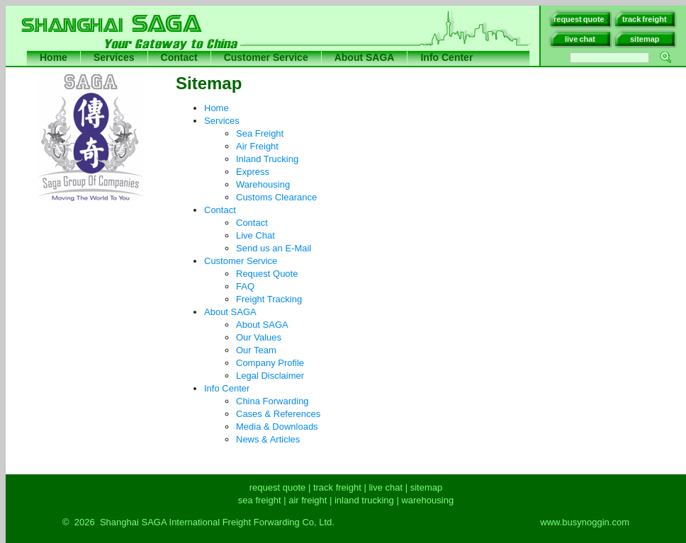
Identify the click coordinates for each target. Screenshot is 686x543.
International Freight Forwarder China (354, 72)
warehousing (427, 500)
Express (252, 171)
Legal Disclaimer (270, 375)
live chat (386, 487)
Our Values (258, 337)
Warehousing (263, 184)
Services (114, 57)
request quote (277, 487)
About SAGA (364, 57)
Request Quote (267, 273)
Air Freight (257, 146)
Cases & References (278, 413)
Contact (179, 57)
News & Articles (268, 439)
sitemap (426, 487)
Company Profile (270, 363)
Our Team (256, 350)
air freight (307, 500)
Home (53, 57)
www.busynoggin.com (584, 522)
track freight (337, 487)
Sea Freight (259, 133)
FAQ (245, 286)
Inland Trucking (267, 159)
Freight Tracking (269, 299)
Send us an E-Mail (273, 248)
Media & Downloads (277, 426)
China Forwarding (272, 401)
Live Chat (255, 235)
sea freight (259, 500)
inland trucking (364, 500)
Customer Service (266, 57)
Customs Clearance (276, 197)
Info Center (446, 57)
